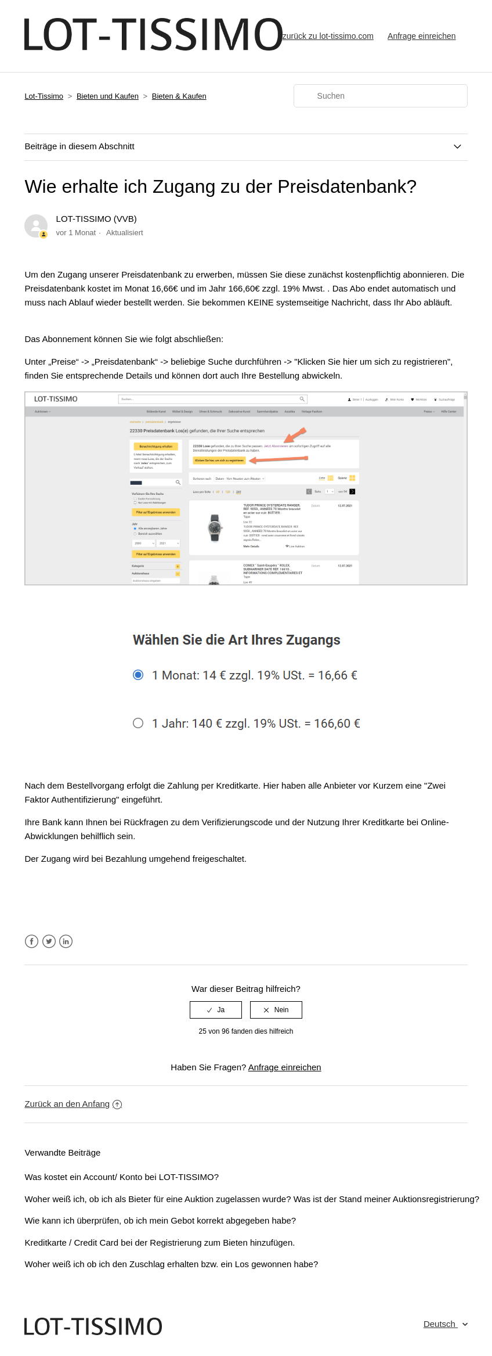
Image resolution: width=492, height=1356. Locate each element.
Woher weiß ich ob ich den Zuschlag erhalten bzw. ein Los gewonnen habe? (171, 1264)
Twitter (49, 941)
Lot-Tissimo (43, 96)
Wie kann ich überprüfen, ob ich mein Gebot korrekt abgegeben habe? (160, 1220)
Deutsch (441, 1324)
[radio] (216, 1010)
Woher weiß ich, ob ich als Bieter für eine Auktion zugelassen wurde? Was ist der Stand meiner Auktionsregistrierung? (251, 1199)
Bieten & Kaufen (179, 96)
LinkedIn (66, 941)
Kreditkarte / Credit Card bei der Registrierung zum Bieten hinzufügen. (159, 1242)
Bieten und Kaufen (108, 96)
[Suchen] (381, 95)
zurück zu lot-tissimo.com (328, 36)
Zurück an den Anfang (73, 1104)
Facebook (31, 941)
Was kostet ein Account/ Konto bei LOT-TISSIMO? (121, 1177)
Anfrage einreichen (422, 36)
